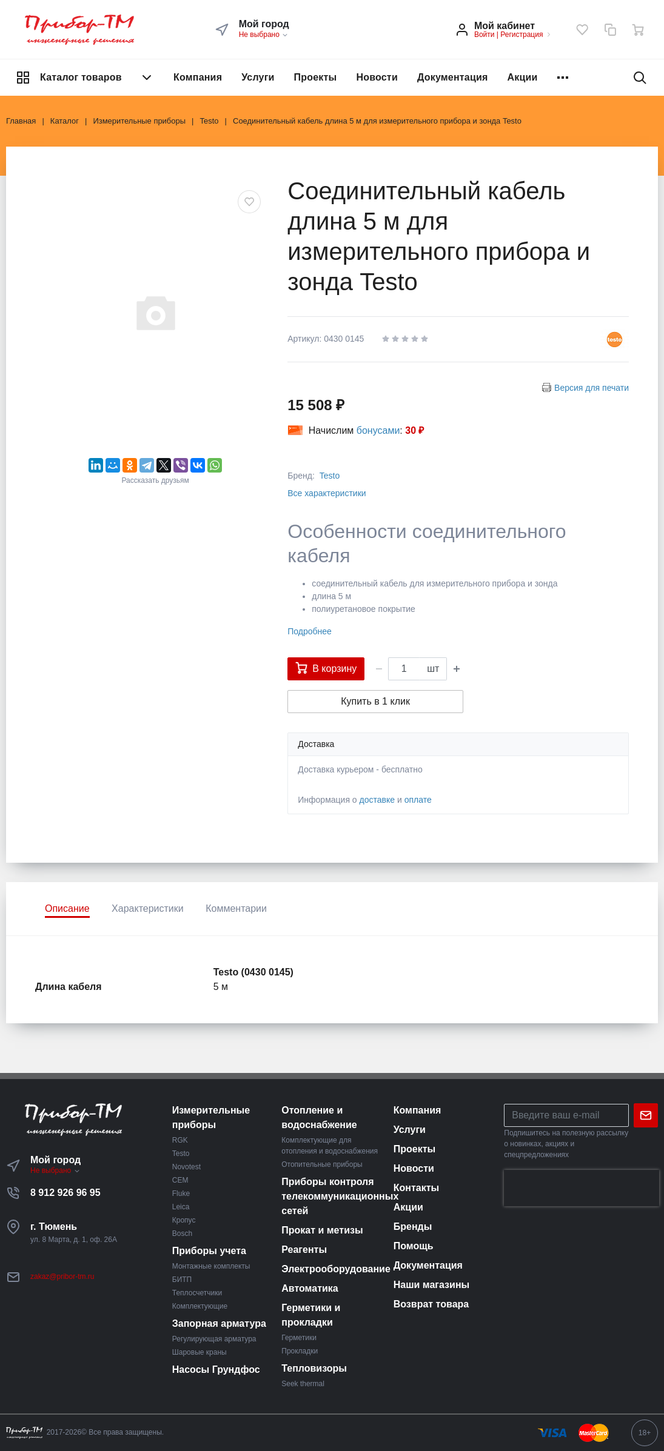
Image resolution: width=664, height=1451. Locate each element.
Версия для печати (591, 388)
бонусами (378, 430)
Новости (377, 77)
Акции (523, 77)
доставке (377, 800)
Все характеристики (326, 493)
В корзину (326, 668)
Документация (452, 77)
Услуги (257, 77)
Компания (197, 77)
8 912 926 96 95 (65, 1192)
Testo (330, 475)
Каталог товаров (85, 77)
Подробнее (309, 631)
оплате (418, 800)
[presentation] (581, 1188)
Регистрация (521, 34)
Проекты (315, 77)
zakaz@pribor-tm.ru (62, 1276)
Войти (484, 34)
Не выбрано (264, 34)
